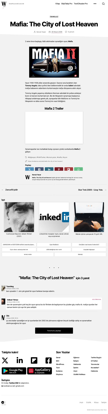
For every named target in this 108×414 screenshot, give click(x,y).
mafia (60, 157)
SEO (57, 361)
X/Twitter (94, 361)
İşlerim (75, 367)
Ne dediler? (95, 367)
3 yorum (71, 32)
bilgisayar (32, 157)
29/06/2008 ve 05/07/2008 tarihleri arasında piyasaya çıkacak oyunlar (19, 244)
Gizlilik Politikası (79, 374)
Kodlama (59, 371)
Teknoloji (54, 16)
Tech (58, 367)
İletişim (76, 361)
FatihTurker (42, 157)
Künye (96, 402)
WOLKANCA (3, 3)
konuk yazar (51, 157)
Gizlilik (88, 402)
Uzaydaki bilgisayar (89, 249)
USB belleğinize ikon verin (54, 249)
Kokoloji (80, 254)
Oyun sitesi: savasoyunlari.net (19, 249)
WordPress (60, 364)
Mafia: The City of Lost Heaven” (54, 277)
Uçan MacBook (54, 244)
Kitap (58, 4)
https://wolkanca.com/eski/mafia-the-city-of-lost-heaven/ (45, 161)
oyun (65, 157)
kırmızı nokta (28, 254)
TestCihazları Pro (81, 4)
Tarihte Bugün (96, 357)
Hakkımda (77, 364)
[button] (13, 370)
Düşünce (59, 374)
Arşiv (75, 371)
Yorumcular (95, 364)
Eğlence (76, 357)
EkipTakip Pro (66, 4)
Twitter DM (13, 383)
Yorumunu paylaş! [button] (54, 330)
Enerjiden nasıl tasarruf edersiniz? (89, 244)
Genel (58, 357)
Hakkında (94, 371)
